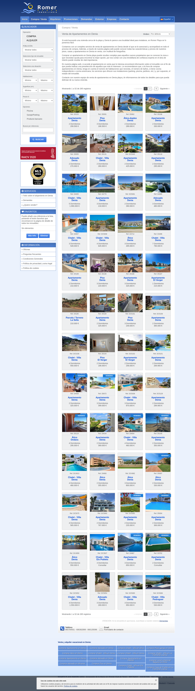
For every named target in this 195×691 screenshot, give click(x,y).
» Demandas (27, 200)
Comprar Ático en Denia (72, 653)
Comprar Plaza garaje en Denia (160, 648)
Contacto (124, 19)
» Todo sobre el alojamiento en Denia (37, 196)
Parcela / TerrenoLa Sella (74, 319)
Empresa (111, 19)
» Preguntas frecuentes (31, 254)
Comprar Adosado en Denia (101, 648)
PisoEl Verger (102, 358)
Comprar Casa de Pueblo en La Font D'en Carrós (160, 668)
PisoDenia (102, 119)
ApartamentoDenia (74, 119)
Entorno (99, 19)
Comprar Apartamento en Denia (72, 648)
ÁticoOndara (74, 438)
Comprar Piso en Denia (102, 663)
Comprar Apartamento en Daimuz (131, 659)
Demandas (86, 19)
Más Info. (32, 236)
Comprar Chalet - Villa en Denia (101, 653)
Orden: (146, 34)
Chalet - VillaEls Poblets (102, 558)
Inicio (25, 19)
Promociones (71, 19)
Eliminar (44, 236)
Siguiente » (164, 89)
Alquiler (32, 40)
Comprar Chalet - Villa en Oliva (131, 648)
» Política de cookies (30, 268)
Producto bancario (34, 119)
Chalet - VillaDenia (102, 159)
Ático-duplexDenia (130, 119)
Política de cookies (70, 686)
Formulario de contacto (113, 630)
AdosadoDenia (74, 159)
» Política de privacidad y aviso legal (37, 263)
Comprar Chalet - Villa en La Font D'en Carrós (160, 654)
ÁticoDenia (130, 239)
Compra (31, 36)
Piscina (30, 111)
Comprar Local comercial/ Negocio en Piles (160, 661)
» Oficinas (26, 249)
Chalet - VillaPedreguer (158, 598)
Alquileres (55, 19)
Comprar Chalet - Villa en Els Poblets (131, 666)
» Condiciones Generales (32, 259)
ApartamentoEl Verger (158, 279)
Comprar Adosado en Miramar (72, 663)
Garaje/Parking (33, 115)
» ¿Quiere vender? (29, 205)
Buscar (38, 139)
